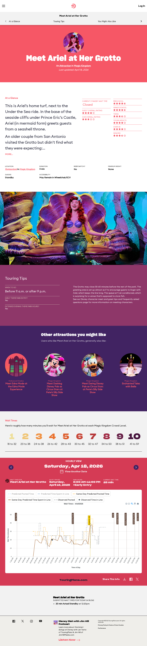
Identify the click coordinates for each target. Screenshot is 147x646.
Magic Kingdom (82, 65)
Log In (141, 5)
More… (9, 154)
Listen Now (70, 640)
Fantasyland (11, 169)
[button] (141, 21)
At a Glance (14, 21)
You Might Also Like (107, 21)
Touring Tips (58, 21)
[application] (73, 536)
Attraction (65, 65)
